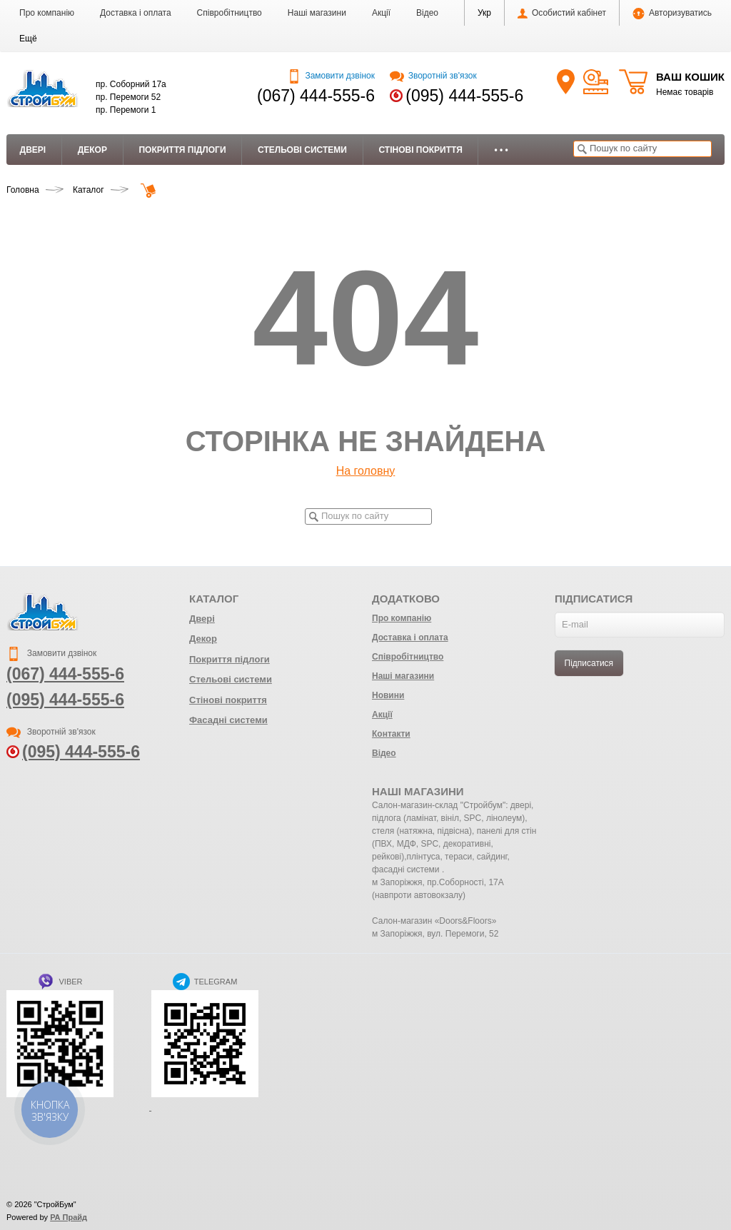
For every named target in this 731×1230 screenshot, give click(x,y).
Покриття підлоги (182, 150)
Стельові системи (302, 150)
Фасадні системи (228, 720)
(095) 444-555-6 (464, 95)
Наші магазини (317, 13)
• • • (501, 150)
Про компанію (46, 13)
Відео (427, 13)
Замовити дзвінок (331, 76)
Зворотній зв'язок (433, 76)
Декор (92, 150)
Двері (33, 150)
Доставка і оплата (135, 13)
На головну (365, 471)
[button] (28, 38)
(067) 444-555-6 (316, 95)
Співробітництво (229, 13)
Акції (381, 13)
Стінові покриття (420, 150)
